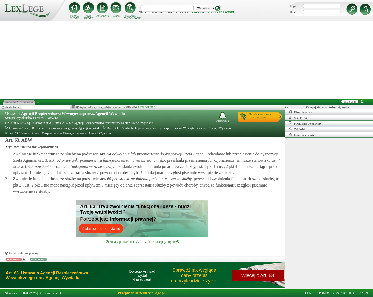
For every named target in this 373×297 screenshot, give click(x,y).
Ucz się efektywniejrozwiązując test (260, 116)
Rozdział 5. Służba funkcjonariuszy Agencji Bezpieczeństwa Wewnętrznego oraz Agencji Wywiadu (167, 128)
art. (105, 154)
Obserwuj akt (223, 117)
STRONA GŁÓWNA (74, 17)
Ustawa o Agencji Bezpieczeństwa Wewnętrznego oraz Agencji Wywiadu (65, 114)
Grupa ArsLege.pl (50, 293)
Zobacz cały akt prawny (21, 253)
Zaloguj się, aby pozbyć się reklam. (329, 107)
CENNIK (116, 16)
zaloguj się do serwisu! (213, 12)
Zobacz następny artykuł (162, 242)
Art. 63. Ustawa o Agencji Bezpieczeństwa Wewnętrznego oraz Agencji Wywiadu (58, 133)
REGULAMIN (358, 293)
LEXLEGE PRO (146, 107)
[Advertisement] (186, 59)
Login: (294, 6)
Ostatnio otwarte (301, 134)
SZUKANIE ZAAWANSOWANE (131, 17)
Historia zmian (300, 112)
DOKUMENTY (102, 16)
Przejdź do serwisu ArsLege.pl (141, 293)
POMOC (324, 293)
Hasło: (294, 12)
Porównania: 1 (38, 259)
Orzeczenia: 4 (14, 259)
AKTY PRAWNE (88, 17)
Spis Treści (298, 117)
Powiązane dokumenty (305, 123)
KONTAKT (339, 293)
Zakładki (297, 129)
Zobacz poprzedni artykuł (123, 242)
